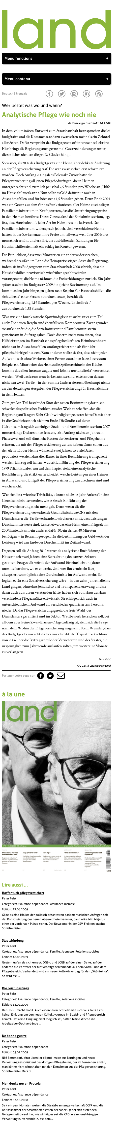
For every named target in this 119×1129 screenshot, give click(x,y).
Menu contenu (56, 79)
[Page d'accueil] (56, 48)
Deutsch (7, 93)
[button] (60, 675)
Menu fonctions (56, 58)
